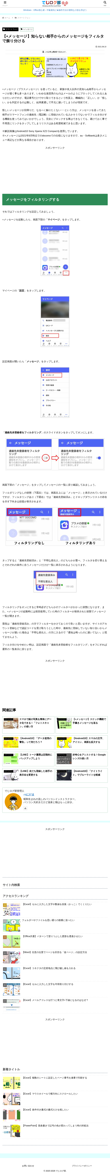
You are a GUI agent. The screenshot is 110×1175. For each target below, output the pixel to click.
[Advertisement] (55, 170)
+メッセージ (27, 29)
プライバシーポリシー (82, 1166)
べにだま (28, 794)
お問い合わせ (28, 1166)
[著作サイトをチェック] (25, 808)
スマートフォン (10, 29)
